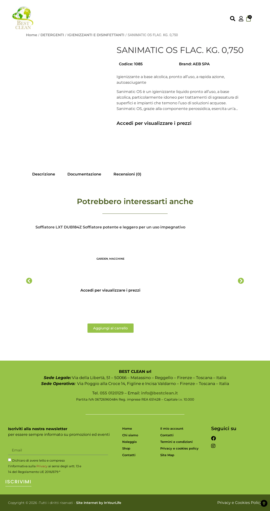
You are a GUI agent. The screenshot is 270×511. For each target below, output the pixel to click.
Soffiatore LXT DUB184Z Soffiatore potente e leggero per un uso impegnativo (110, 227)
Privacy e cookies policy (179, 448)
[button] (29, 281)
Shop (126, 448)
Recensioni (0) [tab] (127, 174)
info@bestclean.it (159, 393)
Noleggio (129, 442)
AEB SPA (201, 64)
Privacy (42, 466)
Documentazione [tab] (84, 174)
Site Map (167, 455)
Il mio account (171, 428)
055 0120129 (112, 393)
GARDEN (102, 258)
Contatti (128, 455)
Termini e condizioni (176, 442)
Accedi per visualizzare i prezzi (154, 123)
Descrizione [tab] (43, 174)
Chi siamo (130, 435)
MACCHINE (116, 258)
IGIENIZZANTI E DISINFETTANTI (95, 35)
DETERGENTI (52, 35)
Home (31, 35)
